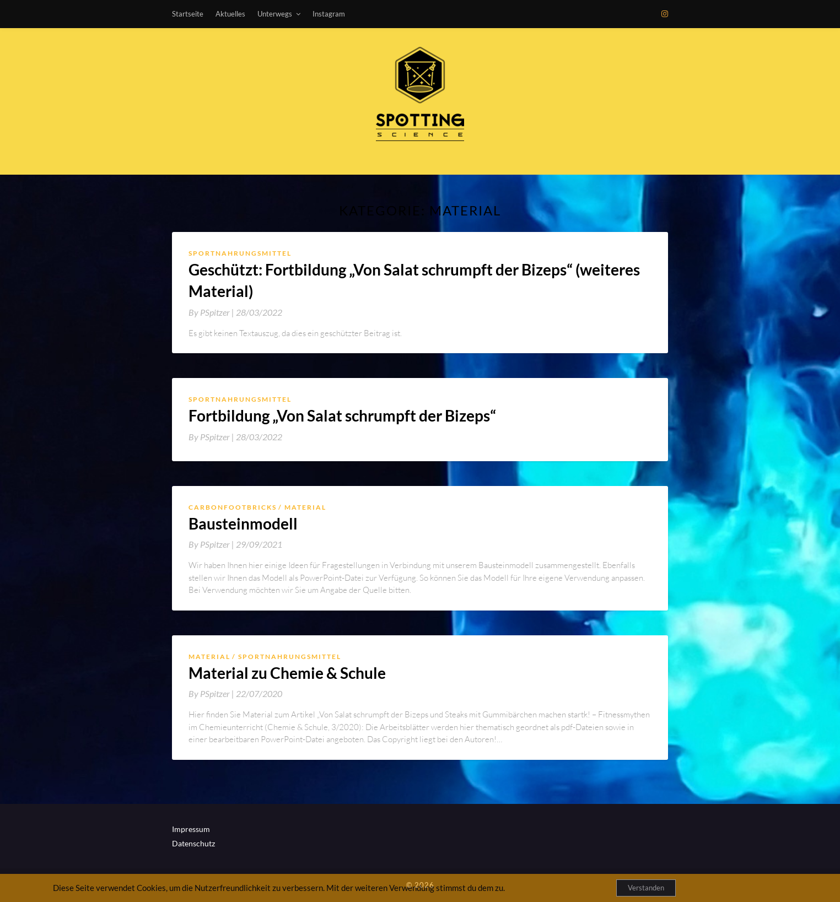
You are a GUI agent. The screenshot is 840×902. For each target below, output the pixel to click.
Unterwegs (274, 13)
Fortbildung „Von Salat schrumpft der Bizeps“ (342, 415)
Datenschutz (193, 843)
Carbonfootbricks (233, 507)
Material (305, 507)
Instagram (329, 13)
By (212, 312)
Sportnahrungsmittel (240, 253)
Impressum (191, 829)
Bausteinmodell (243, 523)
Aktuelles (230, 13)
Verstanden (646, 887)
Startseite (187, 13)
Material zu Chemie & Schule (287, 672)
